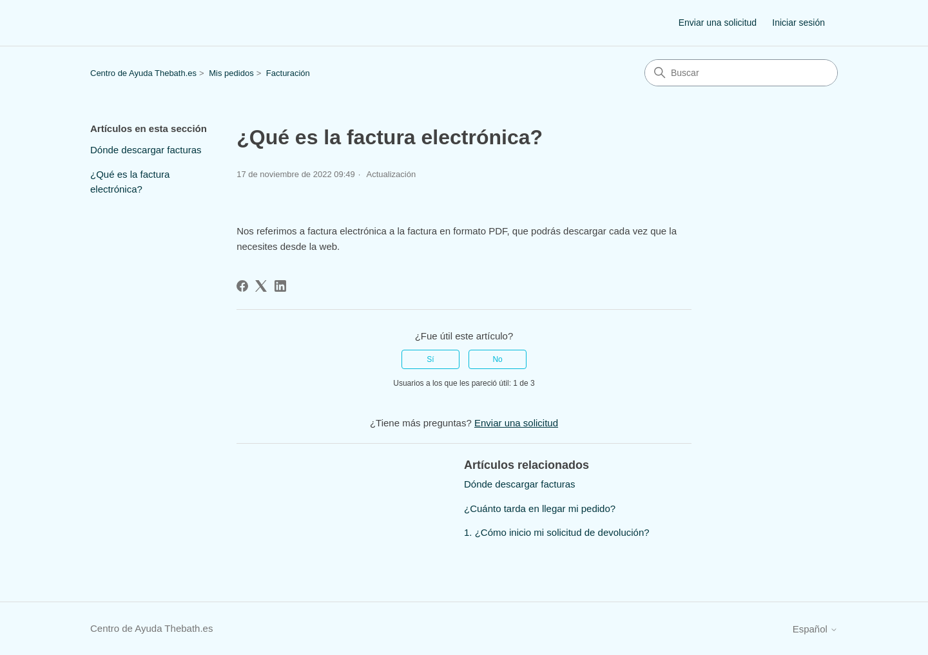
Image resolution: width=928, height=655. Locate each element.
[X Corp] (261, 286)
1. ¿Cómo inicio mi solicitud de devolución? (557, 532)
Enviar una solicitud (718, 22)
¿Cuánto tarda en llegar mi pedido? (539, 508)
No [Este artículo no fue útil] (497, 359)
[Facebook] (242, 286)
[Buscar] (741, 73)
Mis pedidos (231, 73)
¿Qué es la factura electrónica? (129, 182)
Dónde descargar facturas (146, 149)
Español (815, 628)
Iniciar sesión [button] (798, 22)
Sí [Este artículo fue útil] (430, 359)
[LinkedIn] (280, 286)
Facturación (288, 73)
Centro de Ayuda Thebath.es (143, 73)
